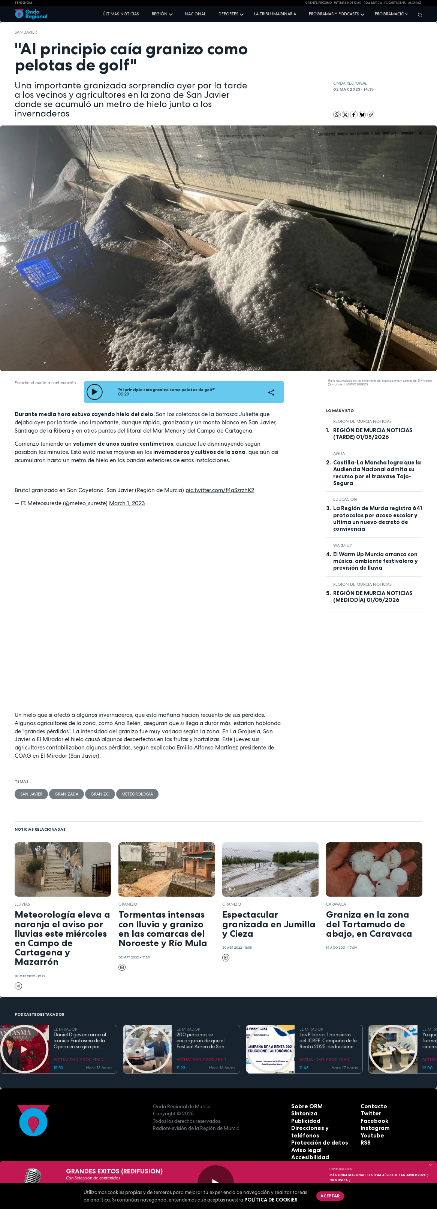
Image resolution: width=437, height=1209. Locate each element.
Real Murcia (373, 2)
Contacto (372, 1105)
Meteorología (135, 793)
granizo (98, 793)
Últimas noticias (121, 13)
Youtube (371, 1134)
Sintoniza (303, 1113)
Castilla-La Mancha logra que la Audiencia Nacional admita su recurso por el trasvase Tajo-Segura (377, 473)
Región (160, 13)
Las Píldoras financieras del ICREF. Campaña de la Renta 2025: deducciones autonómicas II (328, 1040)
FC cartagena (395, 2)
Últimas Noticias (347, 2)
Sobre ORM (305, 1105)
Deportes (228, 13)
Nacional (195, 13)
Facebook (373, 1120)
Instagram (374, 1127)
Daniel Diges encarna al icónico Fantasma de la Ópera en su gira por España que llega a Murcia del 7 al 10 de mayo (80, 1040)
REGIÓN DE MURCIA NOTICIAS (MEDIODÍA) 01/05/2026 (373, 596)
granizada (65, 793)
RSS (365, 1142)
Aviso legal (305, 1142)
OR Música (340, 1180)
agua (339, 453)
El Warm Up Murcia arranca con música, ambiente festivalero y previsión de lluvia (375, 561)
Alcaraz (414, 2)
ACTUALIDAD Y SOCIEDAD (78, 1058)
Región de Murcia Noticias (362, 421)
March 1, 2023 (127, 503)
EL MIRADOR (65, 1028)
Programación (391, 13)
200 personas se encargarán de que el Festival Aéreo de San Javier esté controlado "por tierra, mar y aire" (202, 1040)
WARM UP (342, 545)
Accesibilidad (308, 1149)
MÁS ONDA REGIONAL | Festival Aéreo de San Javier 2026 (379, 1175)
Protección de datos (317, 1134)
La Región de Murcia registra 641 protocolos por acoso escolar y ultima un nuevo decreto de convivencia (377, 518)
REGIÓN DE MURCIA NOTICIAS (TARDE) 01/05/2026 (373, 433)
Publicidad (304, 1120)
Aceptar (329, 1195)
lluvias (22, 903)
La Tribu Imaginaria (275, 13)
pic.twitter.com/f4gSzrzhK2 (220, 490)
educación (345, 499)
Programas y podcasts (334, 13)
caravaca (336, 903)
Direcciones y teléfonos (321, 1127)
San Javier (26, 32)
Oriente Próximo (318, 2)
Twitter (370, 1113)
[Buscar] (418, 14)
